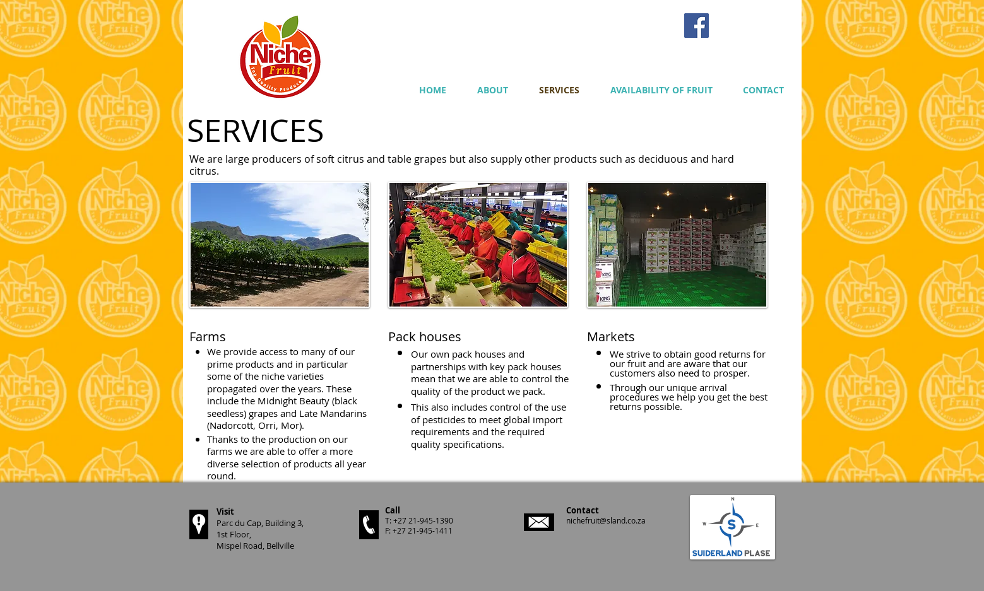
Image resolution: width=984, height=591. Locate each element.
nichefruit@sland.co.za (606, 520)
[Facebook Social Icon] (696, 25)
